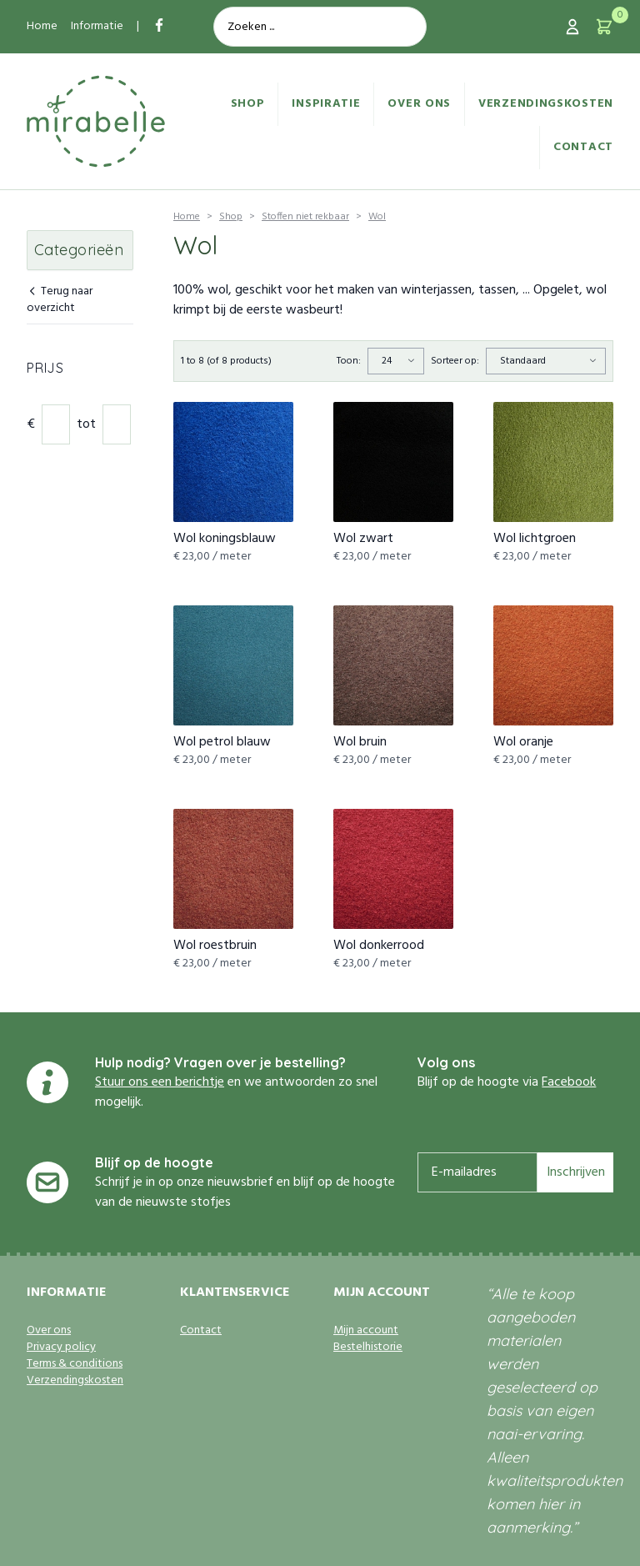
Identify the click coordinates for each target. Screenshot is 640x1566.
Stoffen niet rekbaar (305, 216)
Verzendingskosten (545, 103)
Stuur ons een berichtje (159, 1082)
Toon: (349, 361)
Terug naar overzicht (59, 301)
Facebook (569, 1082)
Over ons (419, 103)
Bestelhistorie (367, 1347)
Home (42, 26)
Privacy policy (61, 1347)
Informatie (97, 26)
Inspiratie (326, 103)
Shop (248, 103)
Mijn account (365, 1331)
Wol (377, 216)
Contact (583, 147)
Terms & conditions (74, 1364)
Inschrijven (576, 1172)
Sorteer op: (455, 361)
